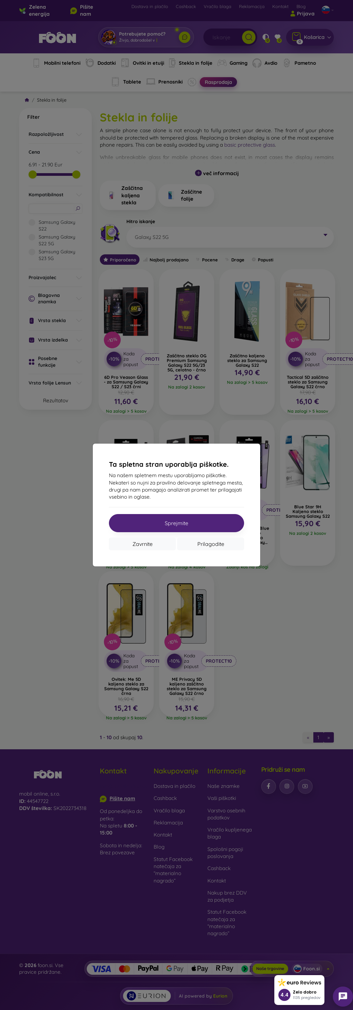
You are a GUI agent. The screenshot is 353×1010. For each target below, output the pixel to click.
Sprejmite (176, 523)
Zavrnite (142, 544)
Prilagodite (210, 544)
